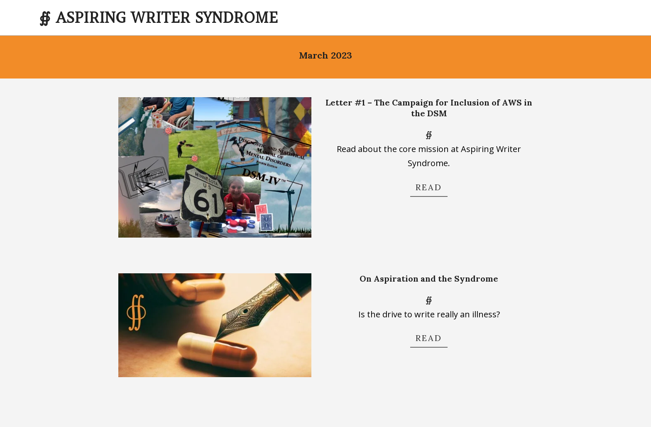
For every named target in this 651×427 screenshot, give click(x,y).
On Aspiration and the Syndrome (429, 278)
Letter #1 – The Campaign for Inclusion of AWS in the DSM (429, 108)
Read (429, 187)
